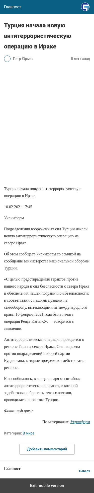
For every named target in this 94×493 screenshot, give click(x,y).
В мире (28, 433)
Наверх (84, 471)
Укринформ (80, 422)
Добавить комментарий (47, 449)
